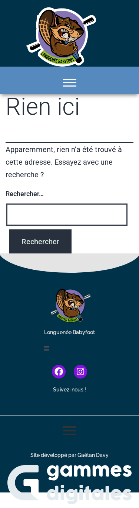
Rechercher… (25, 194)
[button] (69, 349)
